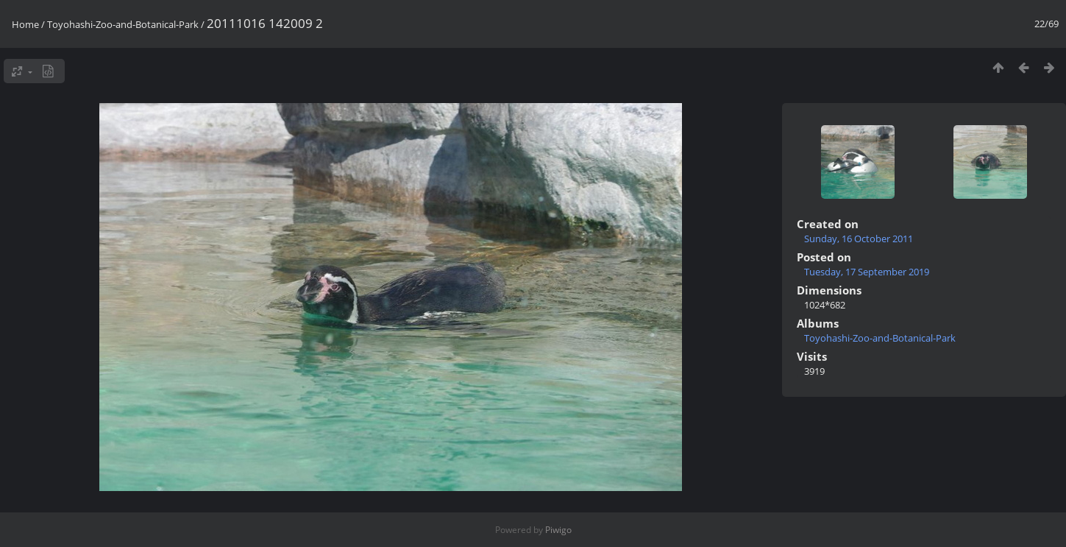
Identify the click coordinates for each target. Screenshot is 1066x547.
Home (25, 24)
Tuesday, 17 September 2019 (866, 271)
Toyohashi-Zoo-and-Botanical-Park (123, 24)
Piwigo (558, 529)
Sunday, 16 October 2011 (858, 238)
